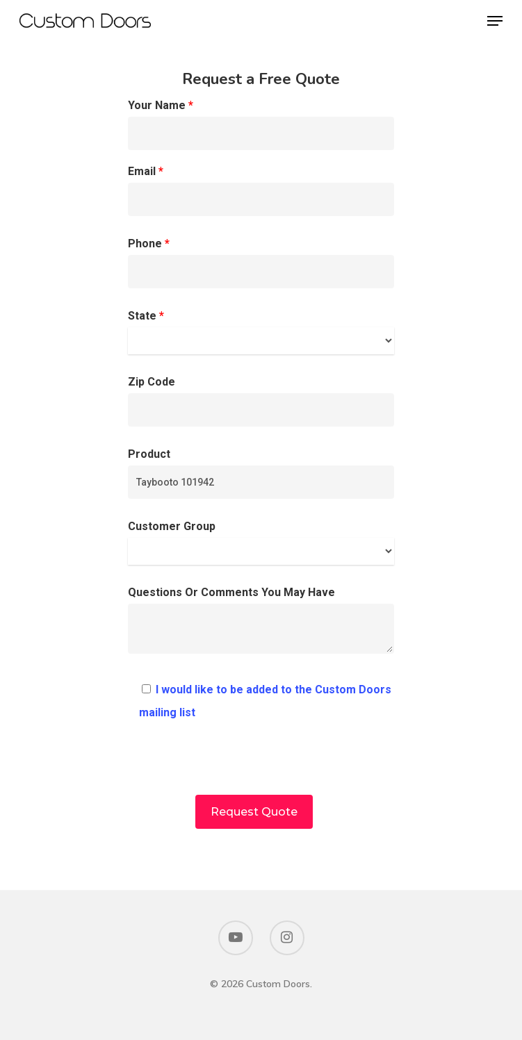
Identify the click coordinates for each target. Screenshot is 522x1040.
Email (261, 190)
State (261, 331)
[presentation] (261, 768)
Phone (261, 262)
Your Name (261, 124)
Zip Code (261, 401)
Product (261, 473)
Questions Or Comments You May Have (261, 623)
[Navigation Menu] (495, 21)
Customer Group (261, 542)
